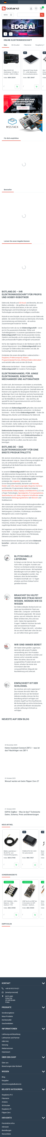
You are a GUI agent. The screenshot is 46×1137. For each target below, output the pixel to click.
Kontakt (6, 983)
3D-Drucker (6, 1105)
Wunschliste (6, 1134)
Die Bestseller (7, 1020)
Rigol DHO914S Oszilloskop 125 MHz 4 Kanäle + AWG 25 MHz (11, 72)
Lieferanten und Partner (10, 1038)
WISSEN (5, 1071)
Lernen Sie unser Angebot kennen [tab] (17, 241)
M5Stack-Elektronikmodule (31, 360)
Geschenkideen (7, 1023)
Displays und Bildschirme (28, 491)
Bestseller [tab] (8, 190)
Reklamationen (7, 1048)
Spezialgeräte (23, 493)
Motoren (35, 498)
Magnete (31, 486)
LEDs (12, 486)
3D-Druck (22, 303)
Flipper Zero (6, 1112)
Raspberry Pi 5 (7, 1095)
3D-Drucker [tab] (15, 45)
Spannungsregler (21, 486)
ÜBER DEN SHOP (9, 1057)
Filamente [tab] (27, 45)
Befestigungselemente (20, 498)
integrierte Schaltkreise (30, 495)
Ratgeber (5, 1080)
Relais (15, 491)
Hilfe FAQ (5, 1041)
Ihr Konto (7, 1118)
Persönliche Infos (8, 1123)
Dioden (4, 486)
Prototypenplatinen (36, 493)
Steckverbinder (7, 491)
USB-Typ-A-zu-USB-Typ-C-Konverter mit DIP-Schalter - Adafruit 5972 (29, 903)
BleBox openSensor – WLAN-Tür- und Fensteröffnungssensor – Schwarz (11, 853)
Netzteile (35, 484)
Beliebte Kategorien (12, 1089)
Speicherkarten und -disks (11, 495)
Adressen (5, 1127)
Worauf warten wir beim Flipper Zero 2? (22, 781)
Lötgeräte (16, 481)
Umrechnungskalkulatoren (11, 1084)
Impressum (6, 1052)
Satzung (5, 1045)
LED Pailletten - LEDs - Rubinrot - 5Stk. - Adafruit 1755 (11, 903)
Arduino (5, 1102)
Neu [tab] (5, 45)
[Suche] (30, 15)
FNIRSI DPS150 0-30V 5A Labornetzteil (29, 852)
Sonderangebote (8, 1013)
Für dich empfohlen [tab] (11, 138)
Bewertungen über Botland (12, 1066)
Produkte (6, 1007)
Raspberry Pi (6, 1109)
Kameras (39, 486)
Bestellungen (6, 1130)
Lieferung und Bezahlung (11, 1034)
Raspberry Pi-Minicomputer (12, 358)
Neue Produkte (7, 1016)
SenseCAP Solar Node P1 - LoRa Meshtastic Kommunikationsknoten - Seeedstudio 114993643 (30, 72)
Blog (3, 1077)
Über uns (5, 1063)
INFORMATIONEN (9, 1029)
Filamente (5, 1098)
